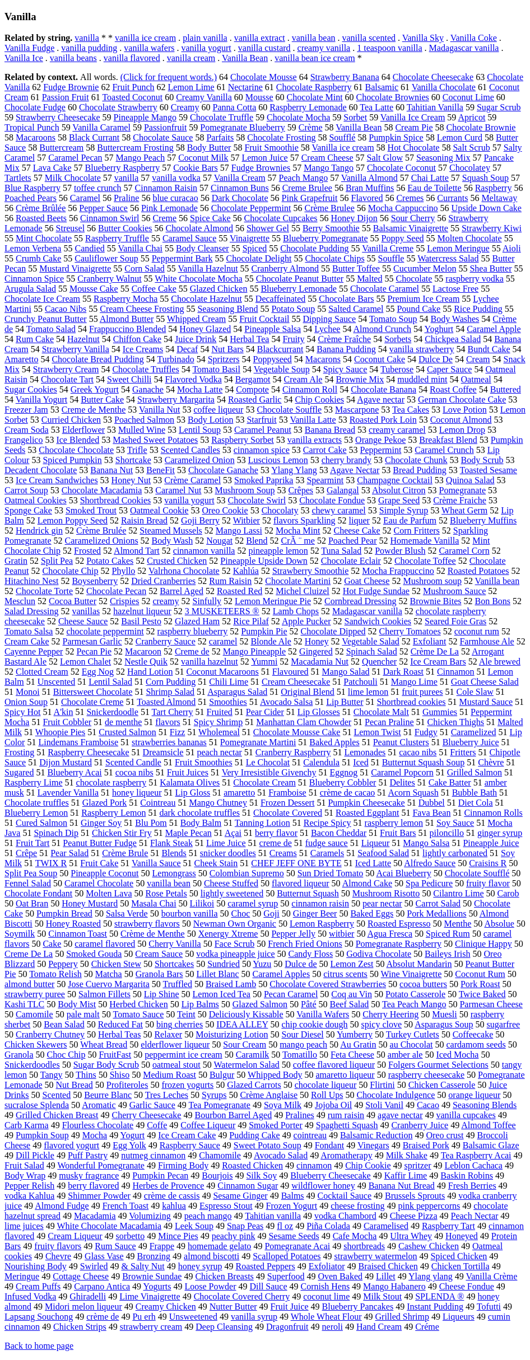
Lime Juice (226, 843)
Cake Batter (450, 782)
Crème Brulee (329, 208)
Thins (86, 1074)
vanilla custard (264, 48)
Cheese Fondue (466, 1286)
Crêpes (301, 490)
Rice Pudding (478, 309)
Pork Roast (480, 984)
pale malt (83, 1014)
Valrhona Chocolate (184, 571)
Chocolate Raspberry (314, 87)
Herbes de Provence (168, 1185)
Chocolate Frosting (281, 137)
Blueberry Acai (74, 772)
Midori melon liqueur (83, 1306)
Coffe (157, 1125)
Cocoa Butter (72, 601)
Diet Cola (475, 802)
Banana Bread (330, 429)
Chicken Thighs (455, 722)
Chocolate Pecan (116, 591)
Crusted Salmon (127, 732)
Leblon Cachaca (473, 1165)
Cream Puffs (38, 1286)
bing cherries (179, 1024)
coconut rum (476, 631)
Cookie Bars (195, 167)
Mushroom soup (432, 581)
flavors (167, 722)
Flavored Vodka (193, 379)
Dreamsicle (163, 752)
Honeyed (461, 1236)
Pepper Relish (29, 1185)
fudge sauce (326, 843)
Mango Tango (329, 167)
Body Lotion (210, 419)
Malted (369, 278)
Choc (240, 913)
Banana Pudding (346, 349)
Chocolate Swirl (257, 500)
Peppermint (381, 450)
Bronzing (154, 1256)
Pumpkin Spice (396, 137)
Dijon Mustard (65, 762)
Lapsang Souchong (38, 1316)
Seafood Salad (383, 853)
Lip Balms (200, 1004)
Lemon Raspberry (322, 923)
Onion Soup (26, 702)
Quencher (379, 661)
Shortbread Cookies (115, 500)
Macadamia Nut (319, 661)
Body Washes (454, 319)
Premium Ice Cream (423, 298)
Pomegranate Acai (297, 1246)
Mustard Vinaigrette (75, 268)
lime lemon (368, 692)
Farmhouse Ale (486, 641)
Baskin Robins (466, 1175)
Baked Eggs (371, 913)
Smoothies (228, 702)
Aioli (512, 248)
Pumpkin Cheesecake (366, 802)
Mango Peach (140, 157)
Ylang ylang (430, 1276)
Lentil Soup (200, 429)
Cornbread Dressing (360, 601)
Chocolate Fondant (38, 893)
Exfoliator (327, 1266)
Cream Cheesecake (296, 681)
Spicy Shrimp (218, 722)
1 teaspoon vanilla (389, 48)
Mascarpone (357, 409)
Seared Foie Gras (455, 621)
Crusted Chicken (177, 561)
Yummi (264, 661)
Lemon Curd (459, 137)
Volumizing (149, 1216)
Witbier (246, 520)
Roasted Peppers (265, 1266)
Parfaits (220, 137)
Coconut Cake (379, 359)
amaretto (239, 792)
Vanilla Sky (423, 38)
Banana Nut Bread (402, 1185)
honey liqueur (136, 792)
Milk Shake (406, 1155)
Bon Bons (492, 601)
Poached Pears (30, 198)
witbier (341, 933)
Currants (452, 198)
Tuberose (396, 369)
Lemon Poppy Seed (73, 520)
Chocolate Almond (199, 228)
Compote (252, 389)
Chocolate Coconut (401, 167)
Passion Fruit (65, 97)
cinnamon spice (262, 450)
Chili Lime (228, 681)
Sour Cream (244, 1044)
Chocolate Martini (298, 581)
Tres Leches (166, 1095)
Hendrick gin (39, 530)
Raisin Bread (144, 520)
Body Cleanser (202, 248)
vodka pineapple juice (235, 954)
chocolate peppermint (104, 631)
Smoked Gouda (94, 954)
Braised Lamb (231, 984)
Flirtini (382, 1085)
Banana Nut (111, 470)
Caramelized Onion (200, 460)
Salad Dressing (31, 611)
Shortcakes (174, 964)
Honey (317, 641)
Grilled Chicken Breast (57, 1115)
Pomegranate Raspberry (398, 943)
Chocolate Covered (287, 812)
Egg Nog (98, 671)
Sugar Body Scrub (106, 1064)
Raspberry (493, 188)
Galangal (343, 490)
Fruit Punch (133, 87)
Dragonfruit (287, 1326)
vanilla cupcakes (465, 1115)
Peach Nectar (475, 1216)
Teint (186, 1014)
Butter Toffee (356, 268)
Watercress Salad (447, 258)
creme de (275, 843)
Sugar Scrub (499, 107)
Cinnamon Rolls (493, 812)
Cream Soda (26, 429)
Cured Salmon (41, 823)
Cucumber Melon (424, 268)
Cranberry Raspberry (293, 752)
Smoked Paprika (263, 480)
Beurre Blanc (108, 1095)
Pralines (299, 1115)
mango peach (303, 1044)
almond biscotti (211, 1256)
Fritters (463, 752)
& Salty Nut (142, 1266)
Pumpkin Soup (42, 1135)
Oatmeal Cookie (159, 510)
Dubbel (432, 802)
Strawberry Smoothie (310, 571)
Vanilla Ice (23, 58)
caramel (223, 641)
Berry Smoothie (331, 228)
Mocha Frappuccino (398, 571)
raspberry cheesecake (426, 1074)
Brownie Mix (360, 379)
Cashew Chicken (428, 1246)
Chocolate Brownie (481, 127)
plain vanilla (205, 38)
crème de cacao (347, 792)
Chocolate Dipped (333, 631)
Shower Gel (268, 228)
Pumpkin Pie (264, 631)
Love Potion (465, 409)
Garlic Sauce (152, 1105)
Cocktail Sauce (344, 1195)
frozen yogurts (187, 1085)
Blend (256, 540)
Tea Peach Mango (414, 1004)
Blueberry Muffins (483, 520)
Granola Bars (159, 974)
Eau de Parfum (409, 520)
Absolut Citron (399, 490)
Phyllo (124, 571)
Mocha (94, 1135)
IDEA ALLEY (242, 1024)
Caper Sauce (449, 369)
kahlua (174, 1206)
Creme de (192, 651)
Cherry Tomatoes (410, 631)
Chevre (58, 1256)
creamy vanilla (324, 48)
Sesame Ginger (240, 1195)
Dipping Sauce (329, 319)
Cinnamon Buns (240, 188)
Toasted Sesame (488, 470)
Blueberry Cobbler (342, 782)
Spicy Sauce (345, 369)
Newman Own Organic (234, 923)
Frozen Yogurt (292, 1206)
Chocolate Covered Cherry (242, 1296)
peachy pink (233, 1236)
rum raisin (346, 1115)
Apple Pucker (306, 621)
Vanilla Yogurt (41, 399)
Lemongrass (174, 873)
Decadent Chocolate (40, 470)
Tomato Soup (393, 319)
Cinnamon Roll (309, 389)
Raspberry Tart (448, 1226)
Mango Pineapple (254, 651)
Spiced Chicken (458, 1256)
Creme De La (28, 954)
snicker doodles (228, 853)
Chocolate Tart (67, 379)
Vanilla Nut (159, 409)
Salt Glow (385, 157)
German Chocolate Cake (462, 399)
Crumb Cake (38, 258)
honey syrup (200, 1266)
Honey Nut (131, 480)
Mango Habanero (394, 1286)
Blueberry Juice (471, 742)
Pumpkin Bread (64, 913)
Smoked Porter (276, 1125)
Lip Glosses (318, 712)
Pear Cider (265, 712)
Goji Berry (200, 520)
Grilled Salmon (474, 772)
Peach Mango (303, 178)
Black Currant (94, 137)
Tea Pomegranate (219, 1105)
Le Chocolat (268, 762)
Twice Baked (482, 994)
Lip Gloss (193, 792)
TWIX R (51, 863)
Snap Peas (245, 1226)
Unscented (57, 681)
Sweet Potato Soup (267, 1145)
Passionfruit (165, 127)
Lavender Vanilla (68, 792)
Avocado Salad (281, 1155)
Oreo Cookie (225, 510)
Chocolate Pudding (314, 248)
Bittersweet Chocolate (93, 692)
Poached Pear (352, 540)
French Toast (126, 1206)
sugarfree (503, 1024)
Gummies (439, 712)
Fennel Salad (27, 883)
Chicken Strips (79, 1326)
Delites (402, 782)
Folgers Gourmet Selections (438, 1064)
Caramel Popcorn (402, 772)
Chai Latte (430, 178)
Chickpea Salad (453, 339)
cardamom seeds (475, 1044)
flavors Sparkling (304, 520)
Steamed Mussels (171, 530)
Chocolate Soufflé (477, 873)
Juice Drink (195, 339)
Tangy (51, 1074)
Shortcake (133, 460)
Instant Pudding (435, 1306)
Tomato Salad (51, 329)
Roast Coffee (453, 389)
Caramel (85, 198)
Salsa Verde (127, 913)
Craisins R (487, 863)
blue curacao (175, 198)
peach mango (208, 1216)
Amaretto (21, 359)
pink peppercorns (429, 1206)
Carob (508, 893)
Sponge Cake (28, 510)
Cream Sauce (159, 954)
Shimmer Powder (99, 1195)
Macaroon (143, 651)
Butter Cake (102, 399)
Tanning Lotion (262, 823)
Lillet (386, 1276)
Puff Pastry (88, 1155)
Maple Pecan (188, 833)
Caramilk (252, 1054)
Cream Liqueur (75, 1236)
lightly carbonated (454, 853)
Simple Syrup (404, 510)
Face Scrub (235, 943)
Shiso (120, 1074)
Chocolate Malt (381, 712)
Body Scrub (482, 460)
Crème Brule (125, 853)
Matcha (108, 974)
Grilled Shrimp (402, 1316)
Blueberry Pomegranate (325, 238)
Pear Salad (69, 853)
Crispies (124, 601)
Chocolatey (469, 167)
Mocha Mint (298, 530)
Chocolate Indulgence (395, 1095)
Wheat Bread (103, 1044)
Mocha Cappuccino (403, 208)
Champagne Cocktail (395, 480)
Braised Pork (426, 1145)
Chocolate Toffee (425, 561)
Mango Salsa (426, 843)
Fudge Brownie (71, 87)
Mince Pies (178, 1236)
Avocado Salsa (286, 702)
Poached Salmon (144, 419)
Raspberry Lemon (113, 812)
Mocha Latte (199, 389)
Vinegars (373, 1145)
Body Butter (209, 147)
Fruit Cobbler (67, 722)
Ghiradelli (87, 1296)
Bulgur (222, 1074)
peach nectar (219, 752)
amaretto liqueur (344, 1074)
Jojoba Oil (333, 1105)
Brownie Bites (435, 601)
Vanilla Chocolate (444, 87)
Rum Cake (35, 339)
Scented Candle (133, 762)
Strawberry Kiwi (492, 228)
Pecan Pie (93, 651)
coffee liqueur (218, 409)
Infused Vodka (30, 1296)
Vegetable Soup (282, 369)
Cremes (410, 198)
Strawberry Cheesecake (58, 117)
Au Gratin (358, 1044)
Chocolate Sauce (163, 137)
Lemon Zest (352, 964)
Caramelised (386, 1226)
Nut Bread (74, 1085)
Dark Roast (403, 671)
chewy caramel (338, 510)
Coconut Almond (461, 419)
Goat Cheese (366, 581)
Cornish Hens (325, 1286)
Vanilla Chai (140, 248)
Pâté (309, 1004)
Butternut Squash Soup (423, 762)
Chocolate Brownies (392, 97)
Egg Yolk (129, 1145)
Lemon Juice (264, 157)
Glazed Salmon (260, 1004)
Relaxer (168, 1034)
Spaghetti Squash (347, 1125)
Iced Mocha (457, 1054)
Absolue (499, 923)
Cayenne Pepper (33, 651)
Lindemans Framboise (78, 742)
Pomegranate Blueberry (242, 127)
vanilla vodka (176, 178)
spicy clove (381, 1024)
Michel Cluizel (302, 591)
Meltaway (499, 198)
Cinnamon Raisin (166, 188)
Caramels (327, 853)
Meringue (21, 1276)
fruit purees (422, 692)
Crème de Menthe (152, 933)
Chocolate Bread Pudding (97, 359)
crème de (102, 1316)
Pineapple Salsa (272, 329)
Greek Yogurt (95, 389)
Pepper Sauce (103, 208)
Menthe (457, 923)
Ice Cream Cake (187, 1135)
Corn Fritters (417, 530)
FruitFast (115, 1054)
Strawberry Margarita (176, 399)
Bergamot (253, 379)
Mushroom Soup (245, 490)
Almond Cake (367, 883)
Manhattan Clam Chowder (303, 722)
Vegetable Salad (370, 641)
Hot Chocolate (414, 147)
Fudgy (426, 732)
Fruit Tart (32, 843)
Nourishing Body (35, 1266)
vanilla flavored (132, 58)
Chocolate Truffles (145, 369)
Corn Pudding (171, 681)
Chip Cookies (319, 399)
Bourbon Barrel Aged (233, 1115)
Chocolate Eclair (351, 561)
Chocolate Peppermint (251, 208)
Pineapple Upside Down (264, 561)
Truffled (177, 984)
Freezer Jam (26, 409)
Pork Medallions (436, 913)
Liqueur (375, 843)
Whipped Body (275, 1074)
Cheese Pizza (414, 1216)
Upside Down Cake (487, 208)
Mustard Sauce (486, 702)
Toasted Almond (166, 702)
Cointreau (157, 802)
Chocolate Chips (334, 258)
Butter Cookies (125, 228)
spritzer (417, 1165)
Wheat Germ (464, 510)
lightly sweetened (232, 893)
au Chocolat (411, 1044)
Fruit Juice (290, 1306)
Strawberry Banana (344, 77)
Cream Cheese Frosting (142, 309)
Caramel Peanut (262, 429)
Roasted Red (239, 591)
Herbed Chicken (138, 1004)
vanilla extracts (314, 440)
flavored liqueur (300, 883)
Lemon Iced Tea (221, 994)
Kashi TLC (24, 1004)
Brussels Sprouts (415, 1195)
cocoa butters (423, 984)
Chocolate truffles (36, 802)
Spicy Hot (22, 712)
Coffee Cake (154, 288)
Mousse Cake (93, 288)
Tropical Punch (31, 127)
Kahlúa (246, 571)
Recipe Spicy (327, 823)
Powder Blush (400, 550)
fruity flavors (57, 1246)
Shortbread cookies (410, 702)
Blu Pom (150, 823)
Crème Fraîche (344, 339)
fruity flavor (488, 883)
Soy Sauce (455, 823)
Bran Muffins (370, 188)
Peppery (62, 964)
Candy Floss (311, 954)
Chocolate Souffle (289, 409)
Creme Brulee (307, 188)
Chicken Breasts (224, 1276)
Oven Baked (340, 1276)
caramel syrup (252, 903)
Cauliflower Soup (106, 258)
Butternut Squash (308, 893)
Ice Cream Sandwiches (57, 480)
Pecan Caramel (291, 994)
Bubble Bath (474, 792)
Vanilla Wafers (322, 1014)
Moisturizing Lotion (232, 1034)
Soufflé (342, 137)
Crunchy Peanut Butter (45, 319)
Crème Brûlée (41, 208)
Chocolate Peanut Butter (299, 278)
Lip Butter (344, 702)
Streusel (70, 228)
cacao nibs (417, 752)
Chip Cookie (367, 1165)
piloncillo (447, 833)
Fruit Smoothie (271, 147)
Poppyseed (272, 359)
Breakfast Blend (448, 440)
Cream (478, 359)
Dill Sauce (268, 1286)
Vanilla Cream (240, 178)
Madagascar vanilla (464, 48)
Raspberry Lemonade (307, 107)
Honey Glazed (205, 329)
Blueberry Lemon (36, 812)
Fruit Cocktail (264, 319)
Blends (173, 853)
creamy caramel (397, 429)
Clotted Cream (42, 671)
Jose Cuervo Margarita (108, 984)
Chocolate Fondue (332, 500)
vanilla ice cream (145, 38)
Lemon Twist (377, 732)
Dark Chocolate (240, 198)
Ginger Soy (101, 823)
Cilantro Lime (458, 893)
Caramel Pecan (75, 157)
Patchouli (360, 681)
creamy (165, 601)
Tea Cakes (410, 409)
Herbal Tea (249, 339)
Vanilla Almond (369, 178)
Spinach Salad (371, 651)
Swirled (94, 1266)
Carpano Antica (102, 1286)
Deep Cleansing (224, 1326)
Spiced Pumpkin (72, 460)
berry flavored (93, 1185)
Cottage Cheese (81, 1276)
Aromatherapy (346, 1155)
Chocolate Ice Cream (42, 298)
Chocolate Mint (315, 97)
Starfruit (261, 419)
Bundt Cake (489, 349)
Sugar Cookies (30, 389)
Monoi (28, 692)
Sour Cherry (413, 218)
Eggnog (344, 772)
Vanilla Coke (473, 38)
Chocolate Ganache (223, 470)
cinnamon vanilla (204, 550)
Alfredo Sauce (429, 863)
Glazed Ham (197, 621)
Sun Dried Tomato (330, 873)
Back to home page (38, 1345)
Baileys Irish (447, 954)
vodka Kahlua (29, 1195)
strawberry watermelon (375, 1256)
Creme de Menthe (94, 409)
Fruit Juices (187, 772)
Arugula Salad (30, 288)
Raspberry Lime (33, 782)
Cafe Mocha (355, 1236)
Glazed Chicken (219, 288)
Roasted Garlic (255, 399)
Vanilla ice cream (343, 147)
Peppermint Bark (182, 258)
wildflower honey (323, 1185)
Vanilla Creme (387, 248)
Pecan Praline (389, 722)
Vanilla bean (497, 581)
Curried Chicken (71, 419)
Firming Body (183, 1165)
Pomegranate (462, 490)
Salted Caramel (355, 309)
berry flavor (276, 833)
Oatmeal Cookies (35, 500)
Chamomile (220, 1155)
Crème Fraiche (459, 500)
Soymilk (19, 933)
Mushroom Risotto (386, 893)
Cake (52, 943)
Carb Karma (26, 1125)
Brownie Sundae (152, 1276)
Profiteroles (127, 1085)
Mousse (259, 97)
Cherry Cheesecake (147, 1115)
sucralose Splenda (36, 1105)
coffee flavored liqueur (334, 1064)
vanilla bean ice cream (315, 58)
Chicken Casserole (442, 1085)
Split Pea (57, 561)
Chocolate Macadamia (102, 490)
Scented (57, 1095)
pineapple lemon (278, 550)
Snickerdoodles (32, 1064)
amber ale (405, 1054)
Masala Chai (153, 903)
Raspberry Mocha (125, 298)
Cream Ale (303, 379)
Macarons (323, 359)
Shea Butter (490, 268)
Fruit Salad (24, 1165)
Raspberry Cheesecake (88, 752)
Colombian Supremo (247, 873)
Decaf (187, 349)
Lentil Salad (110, 681)
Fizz (177, 732)
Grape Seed (399, 500)
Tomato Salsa (28, 631)
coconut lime (326, 1296)
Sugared (19, 772)
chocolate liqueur (326, 1085)
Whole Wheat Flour (326, 1316)
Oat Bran (32, 903)
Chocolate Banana (383, 389)
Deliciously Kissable (246, 1014)
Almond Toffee (488, 1125)
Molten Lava (109, 893)
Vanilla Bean (245, 58)
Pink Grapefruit (310, 198)
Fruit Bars (398, 833)
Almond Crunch (383, 329)
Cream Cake (26, 641)
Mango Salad (346, 671)
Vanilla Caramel (101, 127)
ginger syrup (499, 833)
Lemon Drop (462, 429)
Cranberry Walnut (109, 278)
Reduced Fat (120, 1024)
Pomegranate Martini (258, 742)
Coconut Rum (480, 974)
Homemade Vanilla (424, 540)
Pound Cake (418, 309)
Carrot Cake (325, 450)
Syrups (214, 1095)
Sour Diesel (302, 1034)
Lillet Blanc (218, 974)
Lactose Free (455, 288)
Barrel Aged (181, 591)
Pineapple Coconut (104, 873)
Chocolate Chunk (416, 460)
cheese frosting (357, 1206)
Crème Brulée (101, 530)
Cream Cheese (327, 157)
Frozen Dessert (287, 802)
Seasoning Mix (443, 157)
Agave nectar (381, 399)
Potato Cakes (109, 561)
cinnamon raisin (320, 903)
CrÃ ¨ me (297, 540)
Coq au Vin (351, 994)
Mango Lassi (239, 530)
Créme (427, 1326)
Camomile (34, 1014)
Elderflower (83, 429)
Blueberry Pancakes (358, 1306)
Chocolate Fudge (35, 107)
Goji (271, 913)
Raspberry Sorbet (242, 440)
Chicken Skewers (35, 1044)
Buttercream (61, 147)
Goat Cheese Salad (485, 681)
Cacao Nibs (65, 309)
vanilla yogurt (206, 48)
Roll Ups (327, 1095)
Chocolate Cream (264, 782)
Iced (361, 762)
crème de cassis (172, 1195)
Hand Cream (379, 1326)
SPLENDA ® (439, 1296)
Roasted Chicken (252, 1165)
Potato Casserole (415, 994)
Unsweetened (193, 1316)
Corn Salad (144, 268)
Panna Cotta (234, 107)
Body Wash (172, 540)
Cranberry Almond (285, 268)
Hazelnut (83, 339)
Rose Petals (166, 893)
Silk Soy (261, 1175)
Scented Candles (190, 450)
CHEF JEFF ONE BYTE (296, 863)
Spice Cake (210, 218)
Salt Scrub (471, 147)
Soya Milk (282, 1105)
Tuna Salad (341, 550)
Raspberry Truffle (117, 238)
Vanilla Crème (491, 1276)
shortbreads (364, 1246)
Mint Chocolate (44, 238)
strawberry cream (151, 1326)
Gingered (316, 651)
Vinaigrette (249, 238)
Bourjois (217, 1175)
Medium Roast (169, 1074)
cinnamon (314, 1165)
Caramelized (473, 732)
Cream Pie (414, 127)
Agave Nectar (354, 470)
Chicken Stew (116, 964)
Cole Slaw (475, 692)
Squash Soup (485, 178)
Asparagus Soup (444, 1024)
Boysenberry (95, 581)
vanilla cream (191, 58)
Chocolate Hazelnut (206, 298)
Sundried (223, 964)
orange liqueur (474, 1095)
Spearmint (324, 480)
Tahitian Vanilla (435, 107)
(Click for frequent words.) (168, 77)
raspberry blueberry (192, 631)
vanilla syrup (254, 1316)
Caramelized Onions (101, 540)
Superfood (286, 1276)
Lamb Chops (296, 611)
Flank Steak (171, 843)
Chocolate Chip (71, 571)
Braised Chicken (388, 1266)
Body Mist (77, 1004)
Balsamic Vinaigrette (410, 228)
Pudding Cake (254, 1135)
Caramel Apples (281, 974)
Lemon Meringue (458, 248)
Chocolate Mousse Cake (297, 732)
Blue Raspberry (32, 188)
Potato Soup (293, 309)
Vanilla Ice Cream (412, 117)
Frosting (19, 752)
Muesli (444, 1014)
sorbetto (130, 1236)
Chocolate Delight (259, 258)
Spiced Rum (448, 933)
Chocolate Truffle (221, 117)
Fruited (220, 712)
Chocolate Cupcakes (281, 218)
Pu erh (143, 1316)
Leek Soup (194, 1226)
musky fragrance (89, 1175)
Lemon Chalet (85, 661)
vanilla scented (369, 38)
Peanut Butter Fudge (100, 843)
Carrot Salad (438, 903)
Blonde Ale (270, 641)
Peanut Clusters (401, 742)
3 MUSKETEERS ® (222, 611)
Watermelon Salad (246, 1064)
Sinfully (207, 601)
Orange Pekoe (380, 440)
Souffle (391, 258)
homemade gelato (219, 1246)
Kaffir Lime (405, 1175)
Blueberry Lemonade (299, 288)
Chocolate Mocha (298, 117)
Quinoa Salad (470, 480)
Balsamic (381, 87)
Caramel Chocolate (98, 883)
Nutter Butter (233, 1306)
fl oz (285, 1226)
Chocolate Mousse (263, 77)
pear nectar (382, 903)
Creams (283, 853)
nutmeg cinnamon (153, 1155)
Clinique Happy (483, 943)
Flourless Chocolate (98, 1125)
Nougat (219, 540)
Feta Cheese (352, 1054)
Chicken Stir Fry (122, 833)
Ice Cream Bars (438, 661)
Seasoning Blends (485, 1105)
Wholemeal (219, 732)
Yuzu (262, 964)
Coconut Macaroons (222, 671)
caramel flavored (105, 943)
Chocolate (414, 278)
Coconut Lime (468, 97)
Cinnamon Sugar (247, 1185)
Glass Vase (104, 1256)
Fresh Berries (472, 1185)
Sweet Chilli (129, 379)
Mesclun (19, 601)
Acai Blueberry (403, 873)
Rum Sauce (115, 1246)
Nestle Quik (146, 661)
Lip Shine (161, 994)
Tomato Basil (216, 369)
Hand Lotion (150, 671)
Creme (164, 218)
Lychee (327, 329)
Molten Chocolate (470, 238)
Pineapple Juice (491, 843)
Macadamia (95, 1216)
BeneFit (160, 470)
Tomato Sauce (138, 1014)
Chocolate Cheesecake (433, 77)
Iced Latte (373, 863)
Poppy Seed (403, 238)
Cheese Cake (356, 530)
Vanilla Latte (313, 419)
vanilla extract (259, 38)
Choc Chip (66, 1054)
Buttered (505, 389)
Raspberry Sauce (190, 1145)
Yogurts (157, 1286)
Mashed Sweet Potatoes (155, 440)
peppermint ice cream (183, 1054)
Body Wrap (24, 1175)
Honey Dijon (354, 218)
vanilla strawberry (421, 349)
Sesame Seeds (293, 1236)
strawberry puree (34, 994)
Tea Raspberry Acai (476, 1155)
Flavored (367, 198)
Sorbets (397, 339)
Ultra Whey (411, 1236)
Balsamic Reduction (376, 1135)
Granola (19, 1054)
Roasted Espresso (399, 923)
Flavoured (290, 671)
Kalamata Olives (190, 782)
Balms (292, 1195)
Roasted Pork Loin (383, 419)
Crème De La (435, 651)
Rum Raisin (230, 581)
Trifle (137, 450)
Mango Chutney (218, 802)
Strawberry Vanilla (75, 349)
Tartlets (17, 178)
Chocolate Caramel (384, 288)
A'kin (63, 712)
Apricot (471, 117)
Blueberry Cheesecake (330, 1175)
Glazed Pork (104, 802)
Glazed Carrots (254, 1085)
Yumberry (355, 1034)
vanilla (87, 38)
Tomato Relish (55, 974)
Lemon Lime (191, 87)
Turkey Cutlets (412, 1034)
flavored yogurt (71, 1145)
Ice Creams (143, 349)
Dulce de (301, 964)
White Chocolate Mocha (198, 278)
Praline (126, 198)
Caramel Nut (178, 490)
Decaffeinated (280, 298)
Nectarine (245, 87)
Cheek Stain (216, 863)
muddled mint (422, 379)
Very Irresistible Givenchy (269, 772)
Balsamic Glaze (491, 1145)
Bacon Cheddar (338, 833)
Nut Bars (227, 349)
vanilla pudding (89, 48)
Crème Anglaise (268, 1095)
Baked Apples (334, 742)
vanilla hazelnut (209, 661)
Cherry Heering (390, 1014)
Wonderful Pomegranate (101, 1165)
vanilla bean (314, 38)
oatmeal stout (176, 1064)
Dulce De (436, 359)
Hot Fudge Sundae (376, 591)
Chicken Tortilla (460, 1266)
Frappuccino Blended (127, 329)
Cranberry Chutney (50, 1034)
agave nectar (400, 1115)
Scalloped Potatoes (286, 1256)
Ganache (148, 389)
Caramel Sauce (189, 238)
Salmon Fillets (104, 994)
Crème (311, 127)
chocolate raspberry (111, 782)
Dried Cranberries (163, 581)
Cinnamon (456, 671)
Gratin (15, 561)
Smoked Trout (91, 510)
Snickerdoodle (112, 712)
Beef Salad (349, 1004)
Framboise (287, 792)
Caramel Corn (464, 550)
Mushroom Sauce (454, 591)
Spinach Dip (56, 833)
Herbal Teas (119, 1034)
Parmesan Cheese (490, 1004)
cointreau (310, 1135)
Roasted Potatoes (478, 571)
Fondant (329, 1145)
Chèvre (491, 762)
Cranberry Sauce (166, 641)
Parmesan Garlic (92, 641)
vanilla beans (73, 58)
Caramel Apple (493, 329)
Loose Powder (210, 1286)
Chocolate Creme (92, 702)
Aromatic (98, 1105)
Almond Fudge (62, 1206)
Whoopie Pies (60, 732)
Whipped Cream (196, 319)
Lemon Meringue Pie (273, 601)
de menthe (123, 722)
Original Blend (307, 692)
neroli (332, 1326)
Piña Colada (328, 1226)
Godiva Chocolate (378, 954)
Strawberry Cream (66, 369)
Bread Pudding (420, 470)
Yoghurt (438, 329)
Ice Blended (77, 440)
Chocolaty (280, 510)
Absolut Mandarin (419, 964)
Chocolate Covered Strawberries (327, 984)
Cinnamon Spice (34, 278)
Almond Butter (127, 319)
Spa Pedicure (429, 883)
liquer (359, 520)
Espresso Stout (226, 1206)
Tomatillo (299, 1054)
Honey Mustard (90, 903)
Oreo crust (444, 1135)
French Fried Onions (305, 943)
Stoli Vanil (384, 1105)
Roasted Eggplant (367, 812)
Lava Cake (52, 167)
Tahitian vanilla (273, 1216)
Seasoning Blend (227, 309)
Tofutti (489, 1306)
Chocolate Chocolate (76, 450)
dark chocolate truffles (199, 812)
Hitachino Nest (31, 581)
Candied (89, 248)
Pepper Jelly (293, 933)
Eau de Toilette (434, 188)
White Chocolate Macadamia (109, 1226)
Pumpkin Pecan (160, 1175)
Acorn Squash (413, 792)
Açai (233, 833)
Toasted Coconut (132, 97)
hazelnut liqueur (142, 611)
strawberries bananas (169, 742)
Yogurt (132, 1135)
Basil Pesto (141, 621)
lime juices (24, 1226)
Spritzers (224, 359)
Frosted (87, 550)
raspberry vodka (474, 278)
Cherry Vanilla (174, 943)
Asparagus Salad (237, 692)
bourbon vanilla (189, 913)
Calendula (321, 762)
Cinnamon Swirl (109, 218)
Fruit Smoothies (204, 762)
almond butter (29, 984)
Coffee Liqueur (207, 1125)
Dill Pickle (35, 1155)
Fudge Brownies (260, 167)
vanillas (86, 611)
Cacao (428, 1105)
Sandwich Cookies (378, 621)
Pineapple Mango (145, 117)
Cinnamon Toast (77, 933)
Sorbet (355, 117)
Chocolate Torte (44, 591)
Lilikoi (202, 903)
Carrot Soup (26, 490)
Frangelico (23, 440)
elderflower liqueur (175, 1044)
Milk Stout (382, 1296)
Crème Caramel (192, 480)
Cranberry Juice (419, 1125)
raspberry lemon (394, 823)
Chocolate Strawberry (118, 107)
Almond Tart (137, 550)
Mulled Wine (141, 429)
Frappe (162, 1246)
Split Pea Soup (30, 873)
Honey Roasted (73, 923)
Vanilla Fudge (29, 48)
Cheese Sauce (83, 621)
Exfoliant (430, 641)
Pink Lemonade (169, 208)
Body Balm (200, 823)
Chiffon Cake (137, 339)
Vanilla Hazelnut (208, 268)
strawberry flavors (147, 923)
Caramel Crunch (444, 450)
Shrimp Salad (170, 692)
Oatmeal (476, 379)
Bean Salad (64, 1024)
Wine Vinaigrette (411, 974)
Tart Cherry (172, 712)
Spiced (255, 248)
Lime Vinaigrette (149, 1296)
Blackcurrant (280, 349)
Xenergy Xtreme (228, 933)
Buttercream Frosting (135, 147)
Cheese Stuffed (231, 883)
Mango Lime (414, 681)
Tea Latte (376, 107)
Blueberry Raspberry (122, 167)
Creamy (185, 107)
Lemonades (364, 752)
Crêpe (26, 853)
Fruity (293, 339)
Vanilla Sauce (156, 863)
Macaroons (35, 137)
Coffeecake (473, 1034)
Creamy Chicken (166, 1306)
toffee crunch (98, 188)
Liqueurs (459, 1316)
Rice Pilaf (251, 621)
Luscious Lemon (278, 460)
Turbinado (175, 359)
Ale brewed (499, 661)
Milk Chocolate (73, 178)
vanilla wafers (149, 48)
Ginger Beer (315, 913)
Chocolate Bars (346, 298)
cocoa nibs (134, 772)
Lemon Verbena (32, 248)
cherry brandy (346, 460)
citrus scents (345, 974)
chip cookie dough (314, 1024)
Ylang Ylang (294, 470)
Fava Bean (431, 812)
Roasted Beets (41, 218)
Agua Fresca (390, 933)
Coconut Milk (203, 157)
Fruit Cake (99, 863)
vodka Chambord (345, 1216)
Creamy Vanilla (204, 97)
